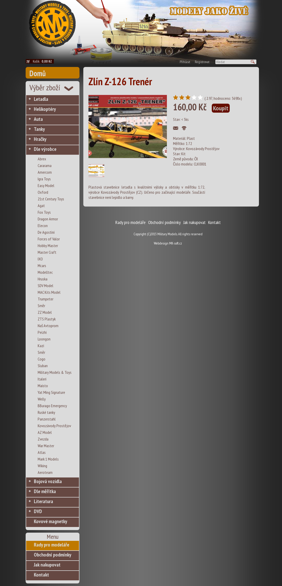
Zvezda (43, 439)
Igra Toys (44, 178)
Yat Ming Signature (51, 392)
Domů (37, 73)
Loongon (44, 338)
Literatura (43, 501)
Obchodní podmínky (52, 554)
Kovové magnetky (50, 521)
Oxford (43, 192)
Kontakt (41, 574)
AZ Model (45, 432)
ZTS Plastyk (47, 318)
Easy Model (46, 185)
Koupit (220, 108)
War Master (46, 445)
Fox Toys (44, 212)
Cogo (41, 359)
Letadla (41, 99)
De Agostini (46, 232)
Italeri (42, 379)
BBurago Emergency (52, 405)
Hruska (42, 278)
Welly (42, 399)
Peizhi (42, 332)
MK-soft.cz (175, 243)
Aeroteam (45, 472)
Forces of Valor (49, 238)
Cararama (45, 165)
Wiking (42, 465)
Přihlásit (185, 62)
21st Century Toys (51, 198)
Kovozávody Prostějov (54, 425)
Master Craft (47, 252)
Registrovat (202, 62)
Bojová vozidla (48, 481)
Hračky (40, 139)
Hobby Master (48, 245)
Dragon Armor (48, 218)
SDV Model (45, 285)
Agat (41, 205)
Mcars (42, 265)
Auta (38, 119)
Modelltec (45, 272)
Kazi (41, 345)
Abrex (42, 158)
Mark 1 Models (48, 459)
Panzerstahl (47, 419)
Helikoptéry (45, 109)
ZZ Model (45, 312)
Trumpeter (45, 298)
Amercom (45, 172)
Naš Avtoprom (48, 325)
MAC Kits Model (49, 292)
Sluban (43, 365)
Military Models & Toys (55, 372)
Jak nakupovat (47, 564)
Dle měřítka (45, 491)
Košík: (43, 61)
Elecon (43, 225)
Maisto (43, 385)
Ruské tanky (46, 412)
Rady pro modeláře (51, 544)
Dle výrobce (45, 149)
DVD (38, 511)
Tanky (39, 129)
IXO (40, 258)
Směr (41, 305)
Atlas (42, 452)
